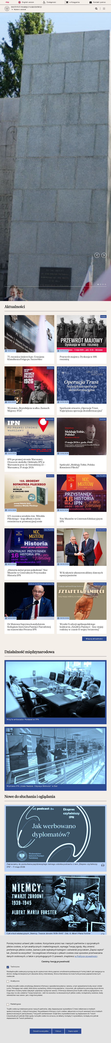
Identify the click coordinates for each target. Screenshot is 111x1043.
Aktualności (14, 179)
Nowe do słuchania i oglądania (29, 669)
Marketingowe (15, 1004)
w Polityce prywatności (86, 956)
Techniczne (14, 967)
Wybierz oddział (20, 10)
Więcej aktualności (94, 511)
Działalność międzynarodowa (29, 524)
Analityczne (14, 981)
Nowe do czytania (19, 883)
